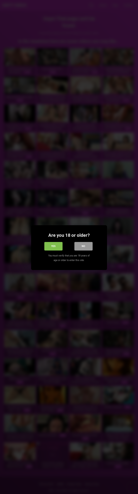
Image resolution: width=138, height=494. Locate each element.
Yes (53, 245)
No (83, 245)
